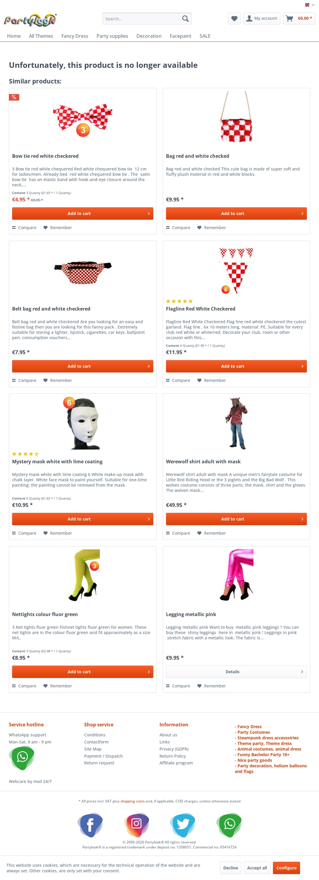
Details (264, 670)
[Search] (185, 18)
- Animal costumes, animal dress (268, 749)
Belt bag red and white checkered (51, 309)
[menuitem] (147, 18)
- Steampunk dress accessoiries (267, 738)
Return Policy (173, 756)
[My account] (261, 18)
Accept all (257, 868)
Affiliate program (176, 763)
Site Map (93, 749)
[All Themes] (41, 36)
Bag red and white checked (197, 156)
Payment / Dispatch (103, 756)
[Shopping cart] (299, 18)
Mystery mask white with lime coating (57, 462)
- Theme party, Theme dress (263, 743)
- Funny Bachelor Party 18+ (262, 754)
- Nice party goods (253, 760)
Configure (286, 868)
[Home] (14, 36)
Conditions (94, 735)
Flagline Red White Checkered (200, 309)
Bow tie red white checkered (45, 156)
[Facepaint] (181, 36)
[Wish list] (234, 18)
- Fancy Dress (248, 726)
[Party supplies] (112, 36)
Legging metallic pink (191, 614)
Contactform (96, 742)
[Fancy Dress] (74, 36)
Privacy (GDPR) (174, 749)
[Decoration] (149, 36)
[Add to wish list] (57, 227)
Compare (24, 227)
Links (165, 742)
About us (168, 735)
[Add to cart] (82, 213)
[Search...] (147, 18)
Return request (99, 763)
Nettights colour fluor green (45, 614)
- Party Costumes (252, 732)
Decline (230, 868)
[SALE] (205, 36)
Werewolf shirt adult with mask (203, 462)
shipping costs (133, 801)
